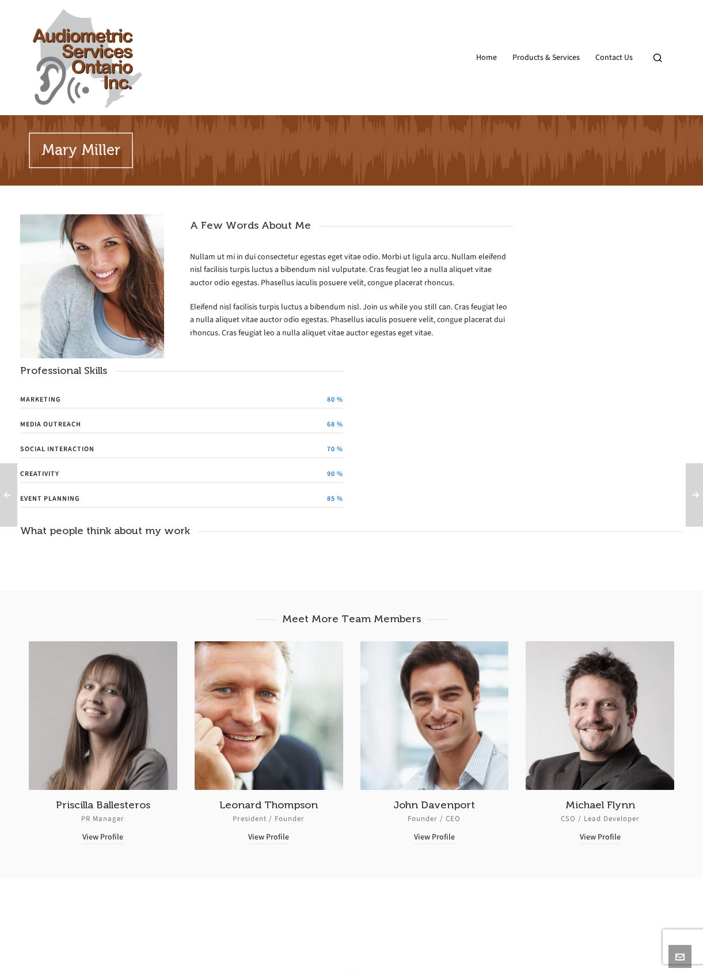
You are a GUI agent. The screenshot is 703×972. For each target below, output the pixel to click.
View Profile (102, 836)
